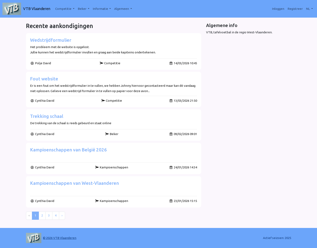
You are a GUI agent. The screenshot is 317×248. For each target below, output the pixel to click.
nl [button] (308, 8)
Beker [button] (82, 8)
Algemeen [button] (122, 8)
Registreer (295, 8)
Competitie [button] (63, 8)
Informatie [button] (101, 8)
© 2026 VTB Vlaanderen (59, 238)
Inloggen (278, 8)
